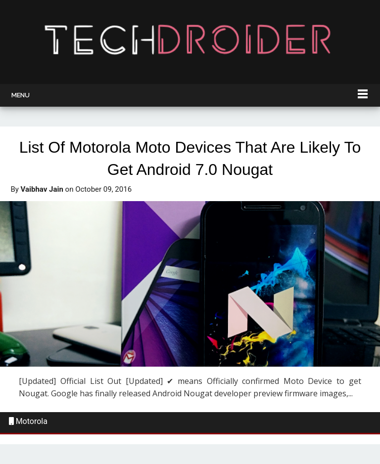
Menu (20, 95)
